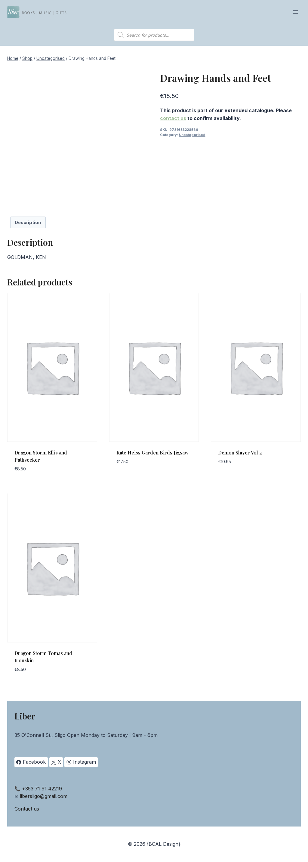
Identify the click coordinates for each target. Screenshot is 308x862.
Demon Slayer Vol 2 (240, 452)
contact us (173, 118)
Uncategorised (192, 135)
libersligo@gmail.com (43, 796)
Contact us (26, 809)
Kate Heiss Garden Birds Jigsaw (152, 452)
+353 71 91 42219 (42, 789)
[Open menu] (295, 12)
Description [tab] (28, 222)
